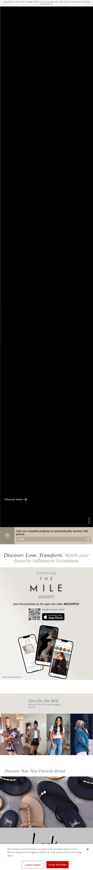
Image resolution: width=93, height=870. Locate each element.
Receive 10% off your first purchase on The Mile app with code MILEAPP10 (46, 3)
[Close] (87, 849)
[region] (46, 857)
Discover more (16, 499)
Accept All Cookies (57, 864)
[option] (11, 734)
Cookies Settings (33, 864)
